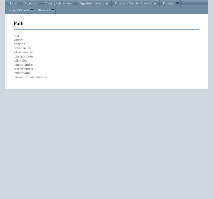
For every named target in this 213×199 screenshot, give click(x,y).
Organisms (30, 3)
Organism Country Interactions (135, 3)
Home (13, 3)
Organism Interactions (93, 3)
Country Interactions (58, 3)
